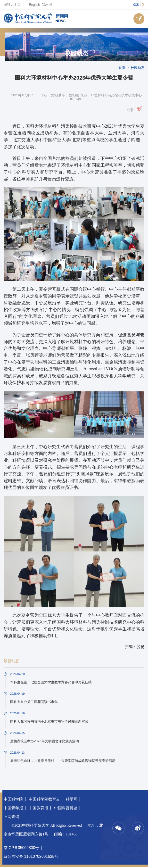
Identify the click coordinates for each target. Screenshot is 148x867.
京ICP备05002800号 (21, 848)
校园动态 (76, 53)
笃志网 (47, 5)
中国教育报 (38, 808)
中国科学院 (13, 799)
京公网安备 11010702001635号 (31, 856)
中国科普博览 (65, 808)
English (34, 5)
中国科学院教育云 (44, 799)
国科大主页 (12, 5)
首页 (122, 68)
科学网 (71, 799)
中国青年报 (13, 808)
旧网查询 (11, 817)
